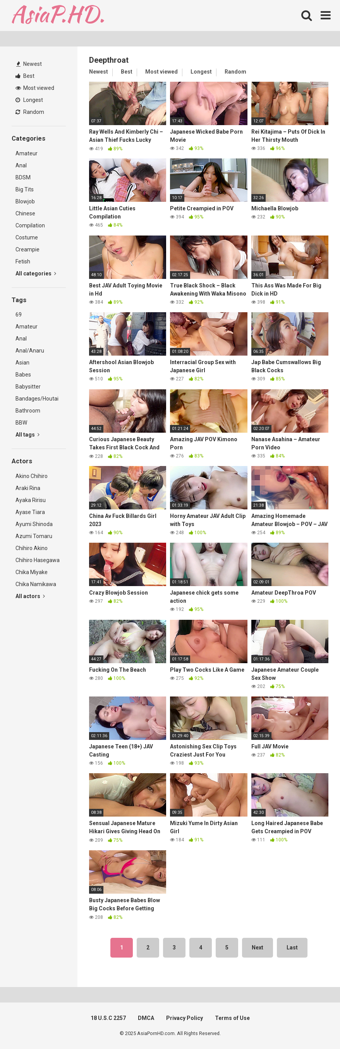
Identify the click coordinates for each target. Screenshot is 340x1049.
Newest (29, 64)
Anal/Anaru (29, 350)
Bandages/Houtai (36, 399)
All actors (30, 596)
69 (18, 314)
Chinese (25, 213)
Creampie (27, 249)
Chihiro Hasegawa (37, 560)
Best (24, 76)
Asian (22, 362)
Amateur (26, 153)
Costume (26, 237)
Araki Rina (27, 488)
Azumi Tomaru (33, 536)
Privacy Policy (184, 1018)
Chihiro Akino (31, 548)
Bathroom (27, 411)
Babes (23, 374)
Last (292, 947)
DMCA (146, 1018)
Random (29, 112)
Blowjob (25, 201)
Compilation (30, 225)
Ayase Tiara (30, 512)
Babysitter (28, 386)
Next (257, 947)
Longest (29, 100)
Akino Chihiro (31, 476)
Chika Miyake (31, 572)
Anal (21, 165)
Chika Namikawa (35, 584)
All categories (35, 273)
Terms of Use (232, 1018)
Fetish (22, 261)
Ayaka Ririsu (30, 500)
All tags (27, 435)
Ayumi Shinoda (34, 524)
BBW (21, 423)
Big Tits (24, 189)
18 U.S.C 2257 (108, 1018)
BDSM (23, 177)
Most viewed (34, 88)
